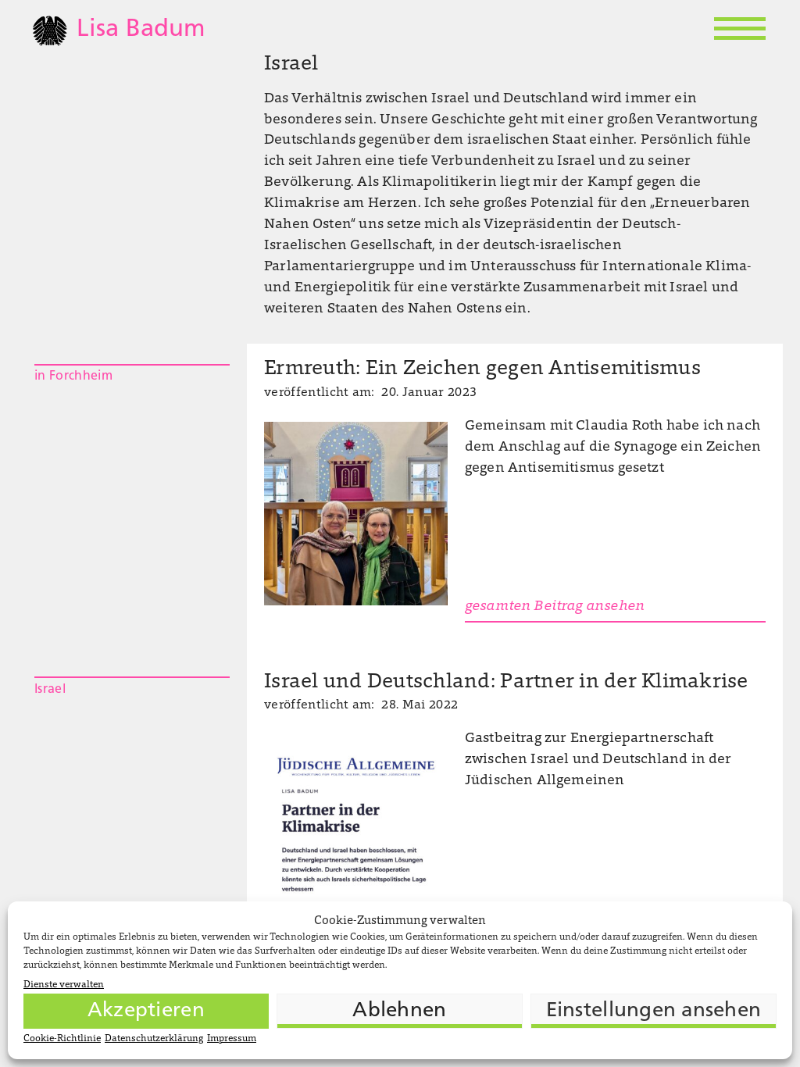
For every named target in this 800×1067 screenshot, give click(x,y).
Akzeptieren (146, 1011)
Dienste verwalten (63, 985)
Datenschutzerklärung (154, 1039)
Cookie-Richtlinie (62, 1039)
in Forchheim (73, 376)
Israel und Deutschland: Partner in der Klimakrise (506, 683)
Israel (50, 689)
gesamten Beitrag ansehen (555, 607)
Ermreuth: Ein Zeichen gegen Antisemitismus (482, 369)
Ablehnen (399, 1011)
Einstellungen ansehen (653, 1011)
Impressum (231, 1039)
